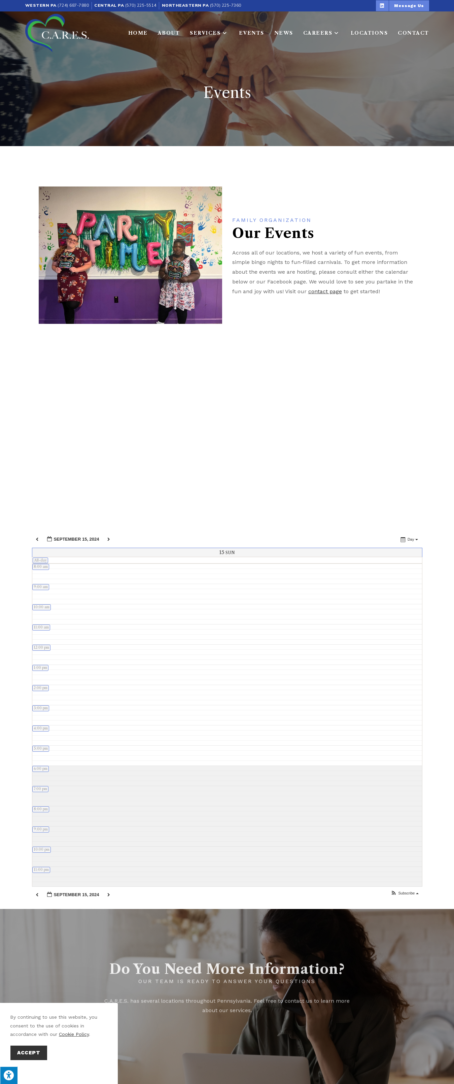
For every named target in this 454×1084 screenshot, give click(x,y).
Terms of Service (327, 1070)
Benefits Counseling (391, 1038)
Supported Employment (262, 1038)
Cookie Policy (74, 1034)
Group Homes (329, 1038)
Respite (137, 1038)
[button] (382, 5)
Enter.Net (185, 1070)
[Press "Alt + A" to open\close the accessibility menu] (9, 1075)
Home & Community (187, 1038)
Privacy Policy (291, 1070)
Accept (28, 1053)
